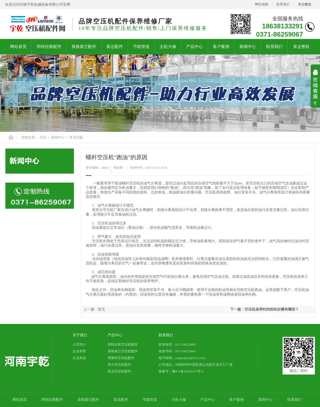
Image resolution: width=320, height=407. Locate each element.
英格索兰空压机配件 (123, 351)
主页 (43, 137)
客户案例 (221, 46)
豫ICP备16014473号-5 (188, 371)
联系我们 (283, 4)
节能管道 (141, 46)
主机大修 (168, 46)
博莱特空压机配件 (121, 358)
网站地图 (261, 4)
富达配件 (114, 46)
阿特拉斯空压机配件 (123, 344)
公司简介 (79, 344)
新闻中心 (247, 46)
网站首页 (18, 46)
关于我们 (80, 335)
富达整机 (301, 46)
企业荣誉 (79, 351)
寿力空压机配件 (119, 365)
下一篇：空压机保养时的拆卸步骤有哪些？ (264, 309)
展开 (315, 90)
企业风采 (79, 358)
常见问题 (76, 137)
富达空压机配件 (119, 371)
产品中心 (194, 46)
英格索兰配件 (84, 46)
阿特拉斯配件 (49, 46)
